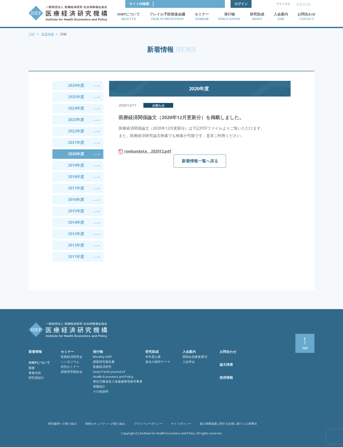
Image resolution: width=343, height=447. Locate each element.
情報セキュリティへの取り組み (105, 424)
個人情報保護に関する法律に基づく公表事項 (228, 424)
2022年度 (76, 131)
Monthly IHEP (102, 357)
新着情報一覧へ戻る (200, 161)
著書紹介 (99, 386)
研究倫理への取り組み (62, 424)
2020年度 (76, 153)
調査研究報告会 (71, 371)
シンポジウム (70, 362)
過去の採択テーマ (157, 362)
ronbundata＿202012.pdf (147, 151)
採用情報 (226, 377)
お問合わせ (228, 351)
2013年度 (76, 233)
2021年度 (76, 142)
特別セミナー (70, 366)
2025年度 (76, 96)
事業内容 (35, 373)
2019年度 (76, 165)
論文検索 (226, 364)
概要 (32, 368)
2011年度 (76, 256)
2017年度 (76, 188)
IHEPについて (39, 362)
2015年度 (76, 211)
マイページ (303, 4)
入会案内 (189, 351)
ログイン (241, 3)
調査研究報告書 (104, 362)
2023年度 (76, 119)
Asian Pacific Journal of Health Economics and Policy (113, 374)
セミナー (67, 351)
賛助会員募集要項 (194, 357)
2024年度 (76, 108)
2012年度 (76, 245)
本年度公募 (153, 357)
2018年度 (76, 176)
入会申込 (188, 362)
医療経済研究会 (71, 357)
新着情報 (47, 34)
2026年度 (76, 85)
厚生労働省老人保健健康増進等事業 (117, 381)
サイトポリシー (181, 424)
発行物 (98, 351)
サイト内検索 (211, 3)
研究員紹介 (36, 377)
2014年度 (76, 222)
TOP (32, 34)
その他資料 (100, 391)
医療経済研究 (102, 366)
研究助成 (152, 351)
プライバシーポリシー (148, 424)
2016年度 (76, 199)
